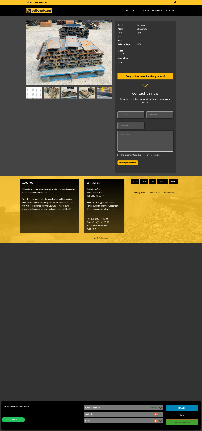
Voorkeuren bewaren (182, 422)
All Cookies (182, 408)
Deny (182, 415)
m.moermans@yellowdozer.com (106, 206)
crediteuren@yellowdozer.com (104, 209)
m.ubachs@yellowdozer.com (103, 202)
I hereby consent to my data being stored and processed (141, 155)
